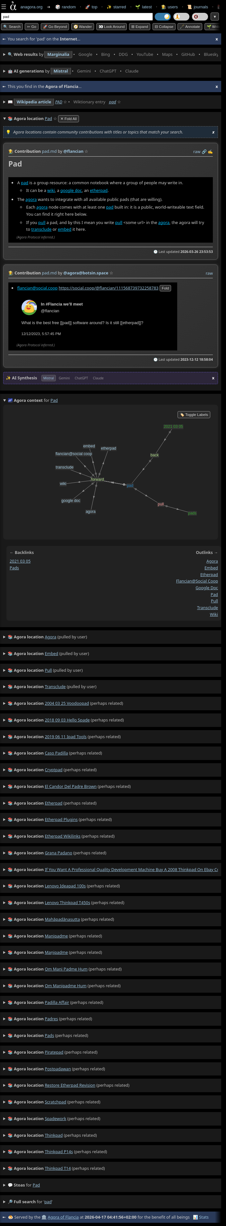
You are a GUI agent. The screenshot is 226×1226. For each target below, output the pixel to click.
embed (64, 229)
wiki (51, 190)
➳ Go (31, 27)
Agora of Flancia (63, 1217)
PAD (58, 102)
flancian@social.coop (37, 287)
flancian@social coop (197, 581)
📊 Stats (201, 1217)
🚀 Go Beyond (55, 27)
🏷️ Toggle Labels (194, 415)
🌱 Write (214, 27)
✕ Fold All (68, 119)
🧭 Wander (83, 27)
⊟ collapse (164, 27)
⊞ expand (139, 27)
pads (14, 568)
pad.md (49, 151)
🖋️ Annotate (190, 27)
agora (31, 199)
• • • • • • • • (113, 54)
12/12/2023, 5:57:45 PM (41, 333)
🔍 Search (12, 27)
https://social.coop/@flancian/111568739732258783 (109, 287)
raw (196, 151)
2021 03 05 (20, 561)
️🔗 (204, 151)
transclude (41, 229)
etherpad (99, 190)
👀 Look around (112, 27)
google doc (71, 190)
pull (41, 222)
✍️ (210, 151)
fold (165, 288)
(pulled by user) (47, 637)
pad (112, 102)
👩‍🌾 (10, 151)
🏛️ (44, 1217)
